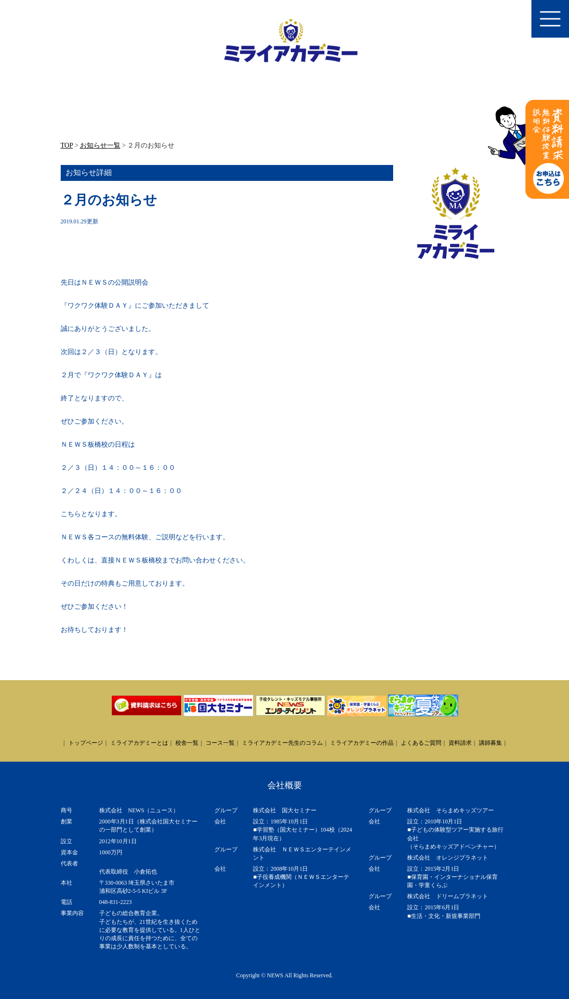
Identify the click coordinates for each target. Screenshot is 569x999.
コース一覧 (220, 742)
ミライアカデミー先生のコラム (282, 742)
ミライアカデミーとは (139, 742)
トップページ (85, 742)
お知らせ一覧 (100, 145)
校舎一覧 (186, 742)
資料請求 (460, 742)
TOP (67, 145)
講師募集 (490, 742)
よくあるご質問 (421, 742)
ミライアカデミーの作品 (362, 742)
